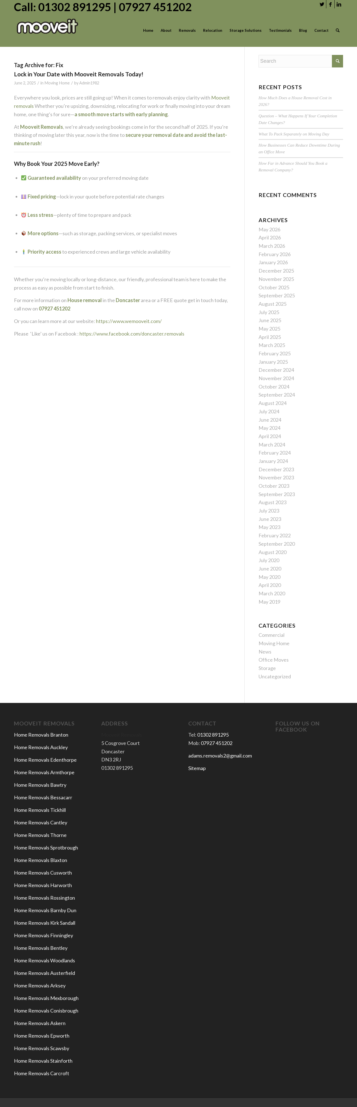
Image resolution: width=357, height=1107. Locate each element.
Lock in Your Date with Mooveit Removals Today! (78, 74)
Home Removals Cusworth (43, 873)
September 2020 (277, 544)
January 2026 (273, 262)
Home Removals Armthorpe (44, 772)
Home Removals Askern (40, 1023)
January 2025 (273, 362)
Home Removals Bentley (40, 948)
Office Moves (274, 660)
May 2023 (269, 527)
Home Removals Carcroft (41, 1073)
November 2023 (276, 477)
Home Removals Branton (41, 735)
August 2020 (272, 552)
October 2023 (274, 486)
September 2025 (277, 295)
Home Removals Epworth (41, 1036)
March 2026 (272, 246)
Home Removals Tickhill (40, 810)
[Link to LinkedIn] (339, 4)
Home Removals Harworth (43, 885)
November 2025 (276, 279)
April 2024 (270, 436)
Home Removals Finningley (44, 935)
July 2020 (269, 560)
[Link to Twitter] (322, 4)
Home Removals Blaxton (40, 860)
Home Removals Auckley (41, 747)
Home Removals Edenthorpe (45, 760)
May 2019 (269, 602)
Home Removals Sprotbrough (46, 847)
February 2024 (275, 453)
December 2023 (276, 469)
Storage (267, 668)
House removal (85, 300)
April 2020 (270, 585)
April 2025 (270, 337)
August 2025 (272, 304)
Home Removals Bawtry (40, 785)
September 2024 (277, 395)
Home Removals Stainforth (43, 1061)
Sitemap (197, 768)
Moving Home (57, 83)
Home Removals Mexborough (46, 998)
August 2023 (272, 502)
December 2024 (276, 370)
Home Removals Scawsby (41, 1048)
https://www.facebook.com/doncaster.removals (131, 334)
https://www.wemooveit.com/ (128, 321)
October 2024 (274, 386)
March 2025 (272, 345)
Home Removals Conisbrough (46, 1011)
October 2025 (274, 287)
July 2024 (269, 411)
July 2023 (269, 511)
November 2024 (276, 378)
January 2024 (273, 461)
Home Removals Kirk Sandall (44, 923)
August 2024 (272, 403)
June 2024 (270, 420)
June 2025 (270, 320)
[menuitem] (148, 30)
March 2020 (272, 593)
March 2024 (272, 444)
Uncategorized (275, 676)
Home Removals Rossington (44, 898)
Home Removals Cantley (40, 822)
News (265, 652)
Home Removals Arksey (40, 985)
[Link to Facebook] (330, 4)
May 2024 (269, 428)
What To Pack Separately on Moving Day (294, 134)
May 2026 (269, 229)
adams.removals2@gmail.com (220, 755)
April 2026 (270, 237)
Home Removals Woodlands (44, 960)
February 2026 (275, 254)
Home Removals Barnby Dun (45, 910)
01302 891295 (213, 735)
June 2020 (270, 568)
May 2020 (269, 577)
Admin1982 (89, 83)
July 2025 (269, 312)
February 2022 (275, 535)
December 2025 (276, 271)
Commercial (271, 635)
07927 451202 (216, 743)
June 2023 (270, 519)
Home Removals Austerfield (45, 973)
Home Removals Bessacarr (43, 797)
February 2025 (275, 353)
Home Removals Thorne (40, 835)
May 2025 (269, 329)
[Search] (337, 30)
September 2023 (277, 494)
